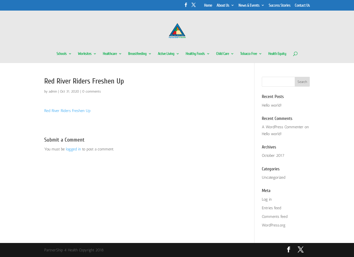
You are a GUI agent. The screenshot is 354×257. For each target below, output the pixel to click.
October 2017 (273, 155)
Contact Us (302, 5)
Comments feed (275, 216)
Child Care (222, 54)
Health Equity (277, 54)
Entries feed (271, 208)
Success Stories (279, 5)
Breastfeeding (137, 54)
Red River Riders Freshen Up (67, 110)
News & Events (248, 5)
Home (208, 5)
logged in (73, 149)
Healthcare (110, 54)
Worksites (84, 54)
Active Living (166, 54)
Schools (62, 54)
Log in (267, 199)
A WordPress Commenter (282, 127)
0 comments (91, 91)
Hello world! (272, 105)
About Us (223, 5)
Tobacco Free (248, 54)
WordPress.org (273, 225)
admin (53, 91)
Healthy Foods (195, 54)
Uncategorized (273, 177)
